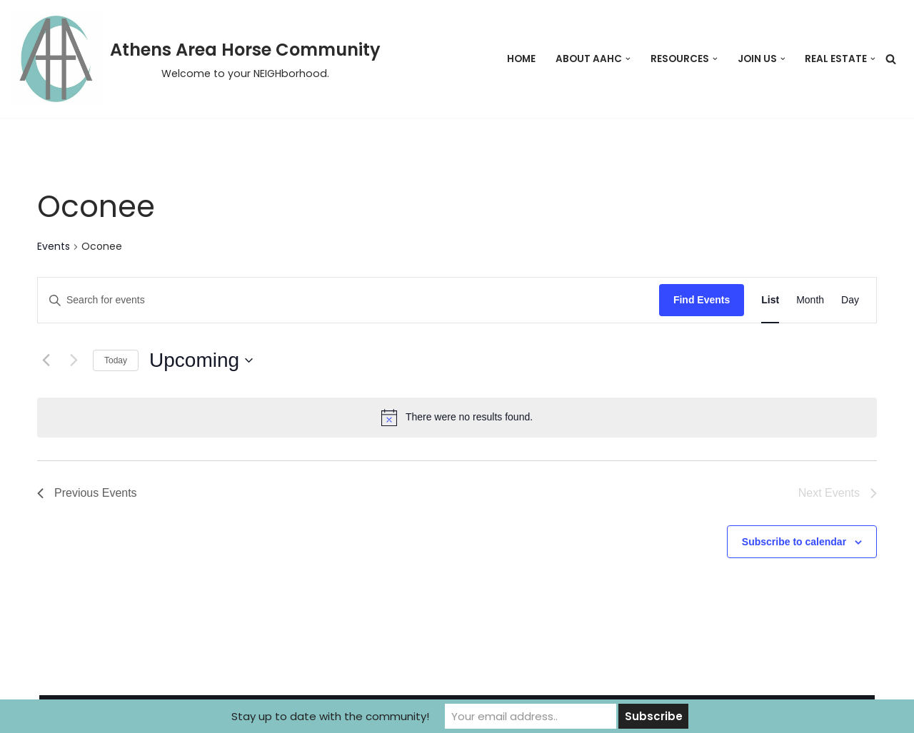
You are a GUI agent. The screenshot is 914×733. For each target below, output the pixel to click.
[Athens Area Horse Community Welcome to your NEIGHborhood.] (196, 59)
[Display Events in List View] (770, 300)
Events (53, 246)
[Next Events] (73, 360)
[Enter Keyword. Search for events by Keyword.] (348, 300)
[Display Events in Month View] (810, 300)
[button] (628, 58)
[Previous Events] (45, 360)
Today (115, 360)
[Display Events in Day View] (850, 300)
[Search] (890, 59)
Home (521, 59)
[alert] (457, 418)
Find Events (701, 299)
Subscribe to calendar (794, 541)
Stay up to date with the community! (330, 716)
